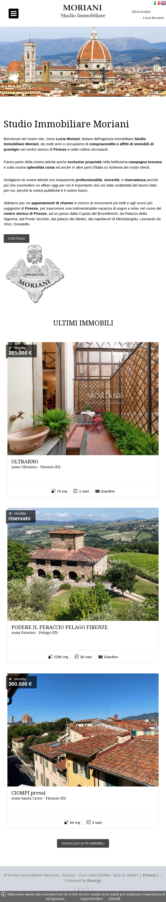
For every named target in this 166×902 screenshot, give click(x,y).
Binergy (94, 880)
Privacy (149, 875)
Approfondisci (91, 898)
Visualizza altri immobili (83, 843)
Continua (16, 238)
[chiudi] (114, 898)
